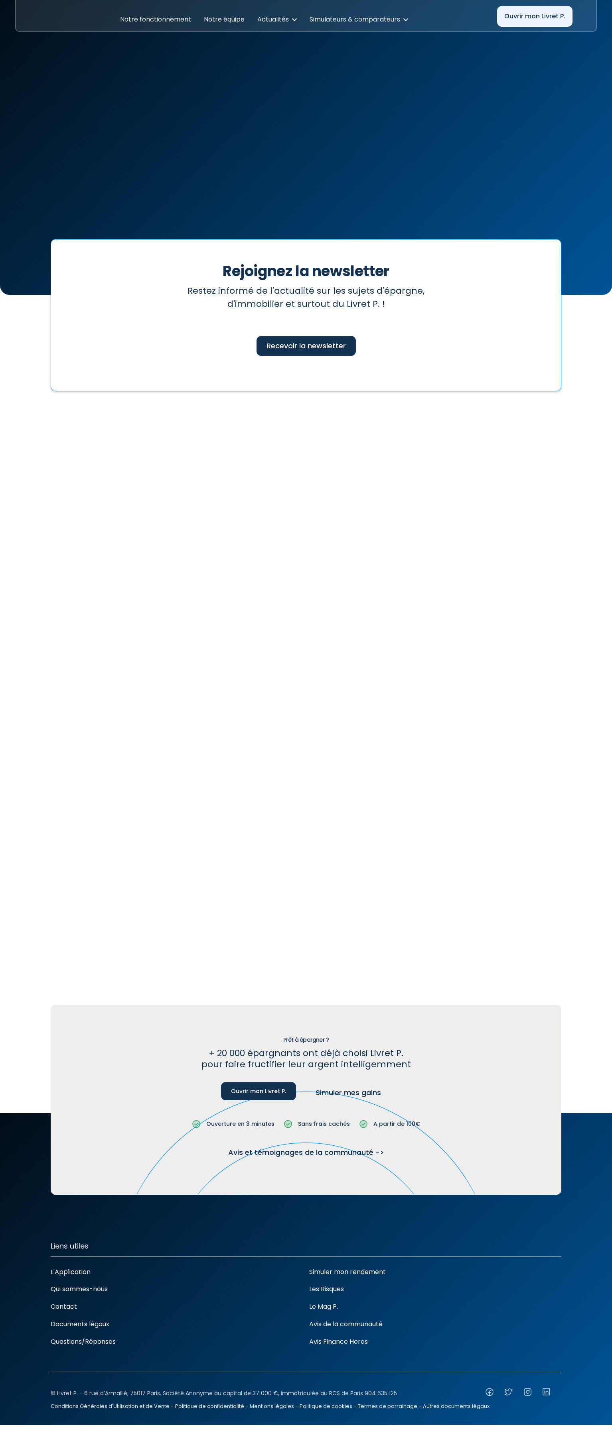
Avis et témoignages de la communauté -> (306, 1152)
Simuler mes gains (348, 1093)
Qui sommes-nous (79, 1289)
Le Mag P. (323, 1306)
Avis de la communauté (346, 1324)
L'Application (71, 1271)
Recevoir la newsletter (306, 346)
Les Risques (326, 1289)
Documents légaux (80, 1324)
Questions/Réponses (83, 1341)
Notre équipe (224, 19)
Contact (64, 1306)
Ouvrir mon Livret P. (534, 16)
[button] (155, 19)
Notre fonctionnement (155, 19)
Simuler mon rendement (347, 1271)
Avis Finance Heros (338, 1341)
